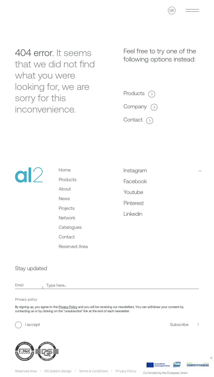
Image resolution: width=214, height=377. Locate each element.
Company (140, 106)
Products (139, 93)
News (64, 198)
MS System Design (57, 371)
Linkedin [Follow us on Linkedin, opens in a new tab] (133, 214)
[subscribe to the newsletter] (152, 325)
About (65, 189)
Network (67, 217)
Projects (67, 208)
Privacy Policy (68, 307)
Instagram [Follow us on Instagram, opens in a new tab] (135, 170)
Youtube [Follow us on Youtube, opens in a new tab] (133, 192)
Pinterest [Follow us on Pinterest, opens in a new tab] (134, 203)
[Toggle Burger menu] (192, 10)
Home (65, 170)
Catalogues (70, 227)
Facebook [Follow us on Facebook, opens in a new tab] (135, 181)
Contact (138, 119)
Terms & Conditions (93, 371)
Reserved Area (73, 246)
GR (171, 10)
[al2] (29, 175)
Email (19, 285)
